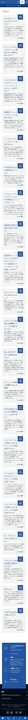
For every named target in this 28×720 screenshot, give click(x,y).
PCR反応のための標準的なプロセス (11, 170)
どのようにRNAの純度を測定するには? (11, 563)
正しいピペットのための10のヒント (11, 295)
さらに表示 (20, 38)
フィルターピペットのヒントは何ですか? (11, 141)
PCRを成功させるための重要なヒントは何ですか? (11, 413)
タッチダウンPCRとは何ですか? (10, 538)
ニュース (13, 5)
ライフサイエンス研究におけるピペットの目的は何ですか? (11, 444)
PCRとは (8, 589)
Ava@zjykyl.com (14, 653)
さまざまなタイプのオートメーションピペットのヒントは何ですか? (11, 85)
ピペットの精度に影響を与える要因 (11, 385)
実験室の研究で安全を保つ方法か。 (10, 228)
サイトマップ (6, 709)
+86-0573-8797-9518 (15, 670)
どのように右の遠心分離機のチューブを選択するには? (11, 325)
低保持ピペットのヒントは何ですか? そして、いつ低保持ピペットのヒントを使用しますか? (11, 262)
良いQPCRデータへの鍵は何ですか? (11, 355)
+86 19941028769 (14, 672)
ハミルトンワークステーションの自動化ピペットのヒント (11, 198)
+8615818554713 (14, 681)
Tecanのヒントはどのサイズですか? (11, 21)
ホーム (8, 5)
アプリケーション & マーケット (11, 695)
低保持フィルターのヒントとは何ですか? (11, 115)
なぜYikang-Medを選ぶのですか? (10, 615)
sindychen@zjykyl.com (16, 650)
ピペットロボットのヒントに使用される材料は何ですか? (11, 51)
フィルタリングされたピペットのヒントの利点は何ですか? (11, 477)
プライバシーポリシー (19, 709)
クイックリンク (6, 698)
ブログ (19, 5)
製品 (2, 691)
